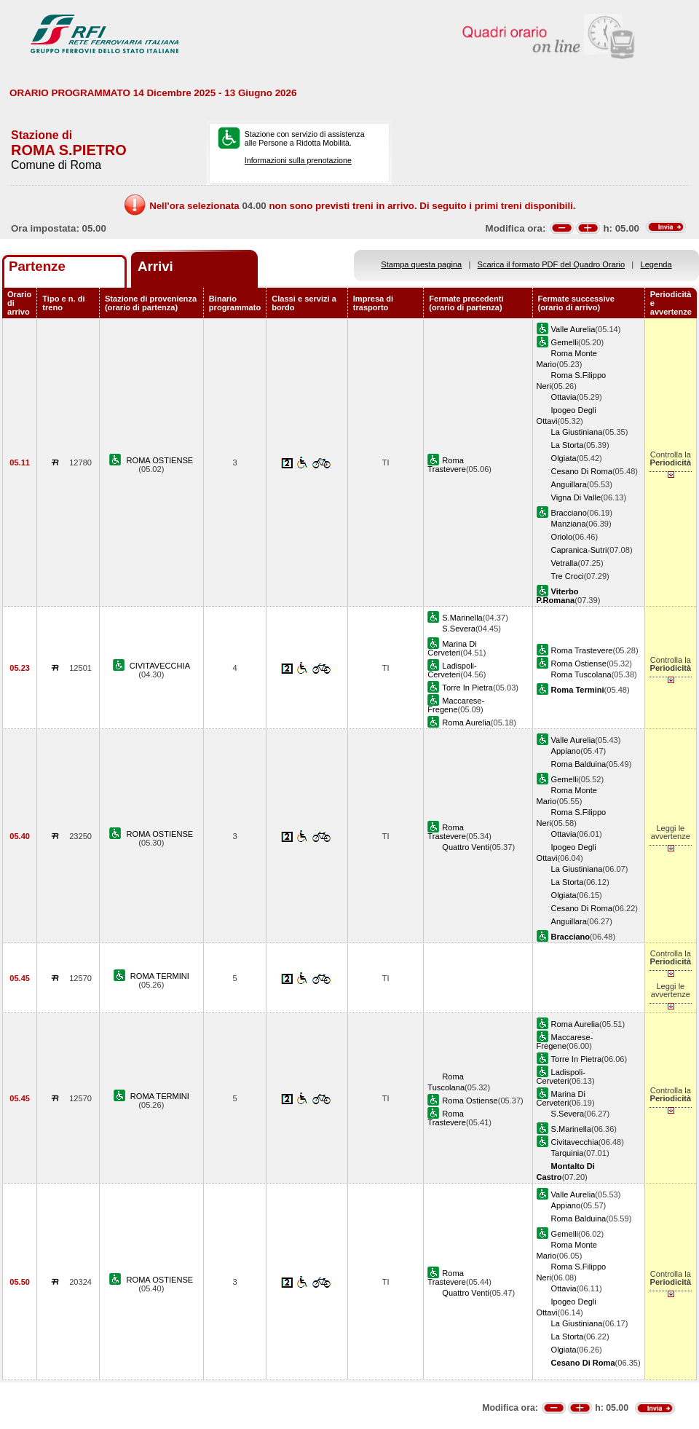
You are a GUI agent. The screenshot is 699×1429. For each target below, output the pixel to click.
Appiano (566, 751)
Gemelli (565, 342)
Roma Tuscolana (581, 674)
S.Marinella (462, 617)
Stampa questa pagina (421, 264)
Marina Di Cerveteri (451, 648)
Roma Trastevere (446, 464)
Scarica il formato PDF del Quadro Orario (551, 264)
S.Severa (458, 628)
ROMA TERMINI (159, 976)
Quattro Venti (465, 847)
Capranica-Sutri (579, 550)
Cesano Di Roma (581, 471)
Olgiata (564, 458)
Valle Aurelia (573, 329)
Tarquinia (567, 1153)
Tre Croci (567, 576)
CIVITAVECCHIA (160, 665)
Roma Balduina (579, 764)
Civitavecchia (575, 1142)
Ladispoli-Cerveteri (451, 670)
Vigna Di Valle (576, 497)
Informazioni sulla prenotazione (298, 160)
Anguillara (569, 484)
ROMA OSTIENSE (160, 460)
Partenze (37, 266)
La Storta (567, 445)
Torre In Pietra (467, 687)
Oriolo (562, 536)
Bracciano (569, 512)
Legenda (656, 264)
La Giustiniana (577, 432)
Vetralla (564, 563)
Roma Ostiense (579, 663)
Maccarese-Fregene (455, 705)
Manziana (568, 523)
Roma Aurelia (466, 722)
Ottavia (564, 397)
